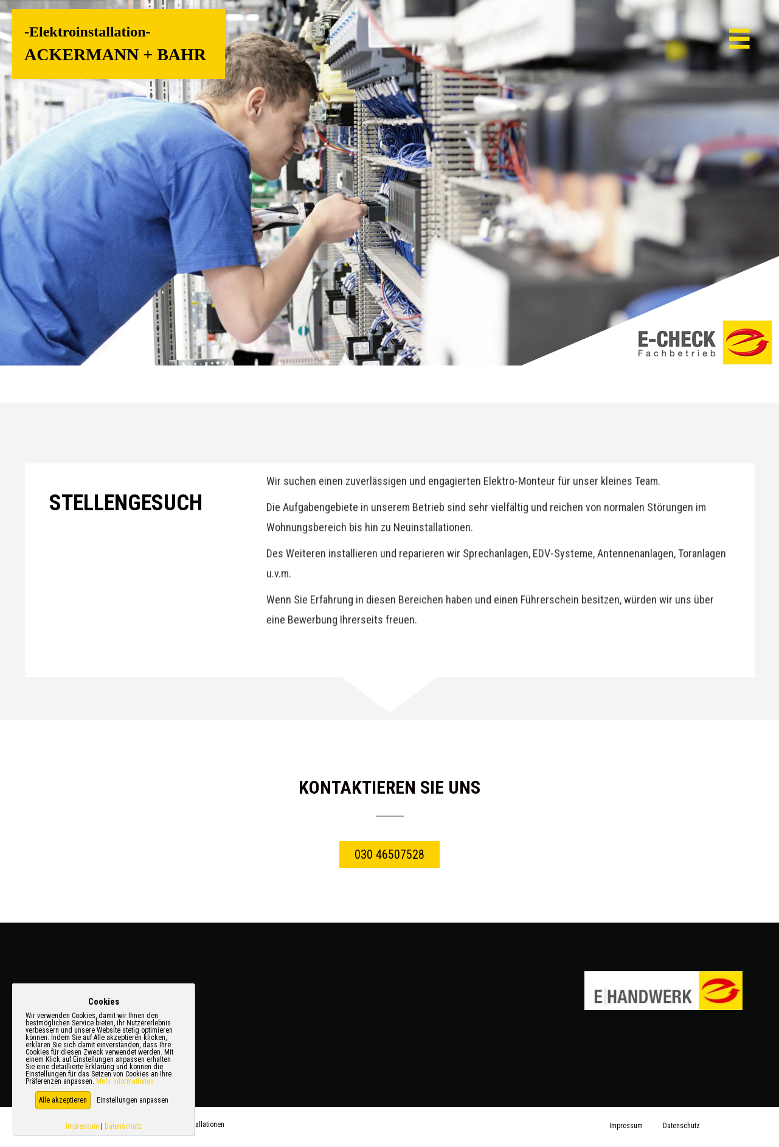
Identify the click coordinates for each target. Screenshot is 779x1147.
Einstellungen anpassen (132, 1100)
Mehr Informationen (125, 1081)
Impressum (82, 1126)
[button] (63, 1100)
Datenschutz (123, 1126)
